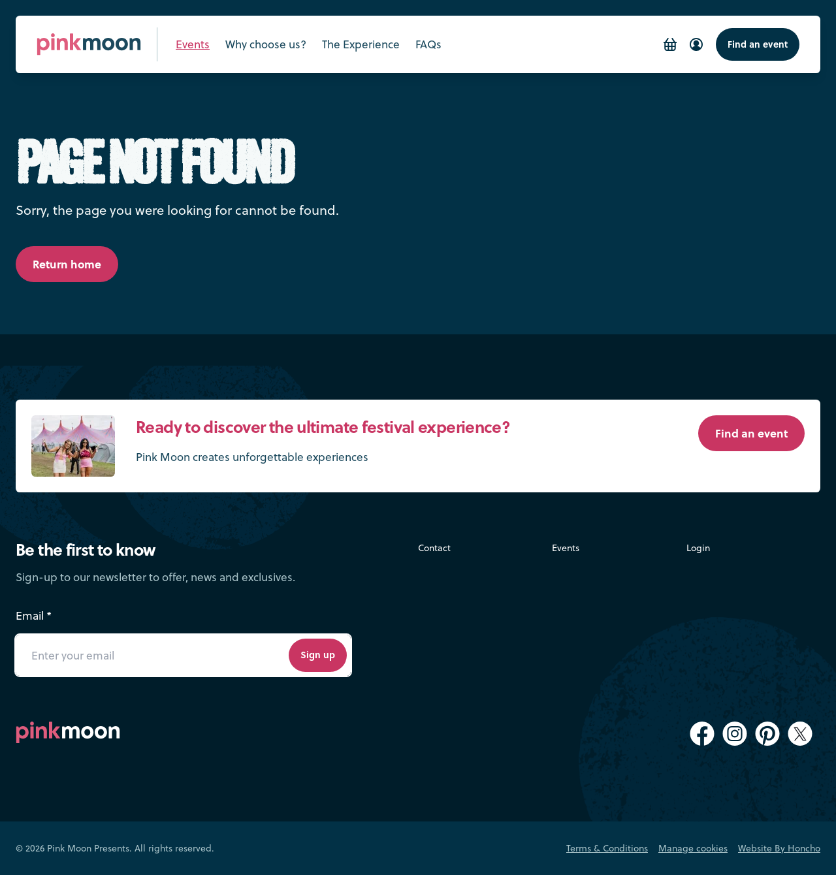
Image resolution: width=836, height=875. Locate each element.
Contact (434, 547)
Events (565, 547)
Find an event (758, 44)
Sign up (317, 654)
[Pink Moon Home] (89, 44)
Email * (34, 615)
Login (698, 547)
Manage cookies (693, 848)
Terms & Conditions (607, 848)
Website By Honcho (779, 848)
